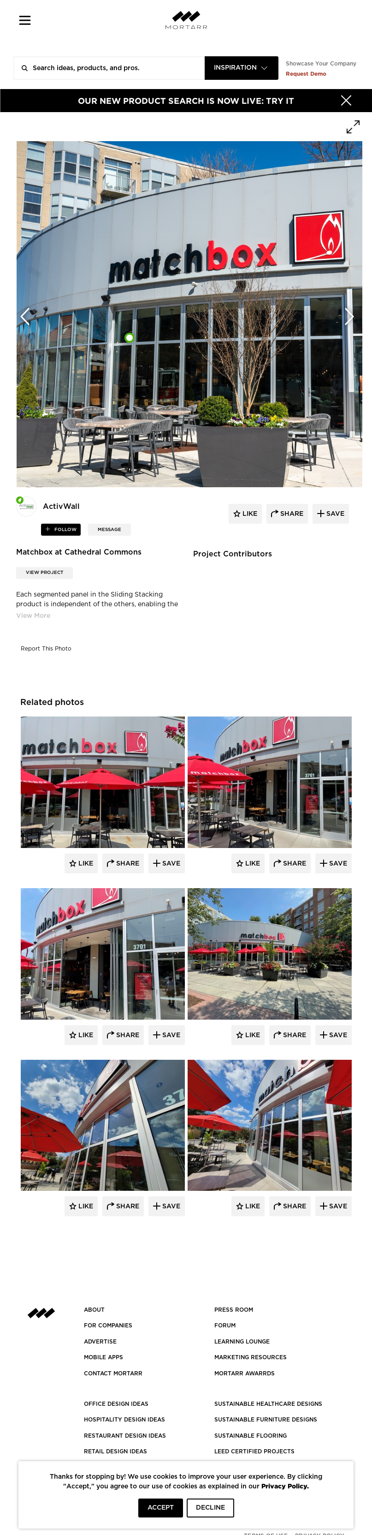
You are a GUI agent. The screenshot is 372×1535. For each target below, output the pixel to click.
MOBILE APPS (103, 1357)
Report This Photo (46, 648)
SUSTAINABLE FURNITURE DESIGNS (265, 1419)
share (290, 514)
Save (170, 863)
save (334, 514)
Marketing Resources (250, 1357)
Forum (225, 1325)
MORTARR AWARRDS (244, 1373)
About (94, 1310)
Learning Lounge (242, 1341)
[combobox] (241, 68)
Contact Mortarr (113, 1373)
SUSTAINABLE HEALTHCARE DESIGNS (268, 1404)
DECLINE (210, 1508)
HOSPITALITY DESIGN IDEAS (124, 1419)
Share (126, 863)
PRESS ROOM (233, 1310)
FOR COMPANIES (108, 1325)
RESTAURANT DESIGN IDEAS (125, 1436)
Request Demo (306, 74)
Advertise (100, 1341)
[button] (25, 20)
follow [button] (65, 529)
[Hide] (346, 100)
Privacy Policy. (285, 1485)
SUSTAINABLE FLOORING (250, 1436)
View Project (44, 572)
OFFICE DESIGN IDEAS (116, 1404)
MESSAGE (109, 529)
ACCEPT (161, 1508)
